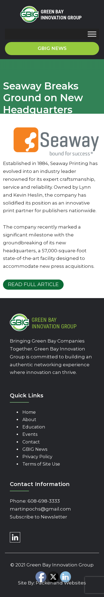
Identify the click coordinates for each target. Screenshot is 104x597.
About (29, 419)
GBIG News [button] (52, 48)
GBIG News (34, 449)
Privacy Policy (37, 456)
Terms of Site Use (41, 464)
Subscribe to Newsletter (38, 517)
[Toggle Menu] (92, 34)
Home (29, 412)
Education (33, 427)
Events (29, 434)
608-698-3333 (44, 501)
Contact (31, 442)
